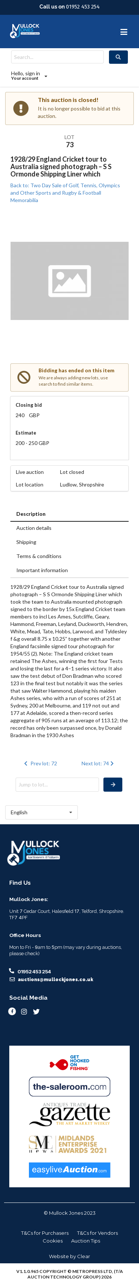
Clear (83, 1256)
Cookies (53, 1241)
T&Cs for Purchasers (45, 1233)
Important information (42, 570)
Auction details (34, 528)
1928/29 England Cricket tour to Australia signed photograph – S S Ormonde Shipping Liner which (61, 166)
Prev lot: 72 (40, 763)
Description (31, 514)
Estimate (26, 433)
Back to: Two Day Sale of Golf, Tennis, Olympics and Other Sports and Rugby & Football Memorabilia (65, 192)
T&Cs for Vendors (97, 1233)
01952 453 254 (83, 6)
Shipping (26, 542)
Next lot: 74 (98, 763)
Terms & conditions (39, 556)
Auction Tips (85, 1241)
